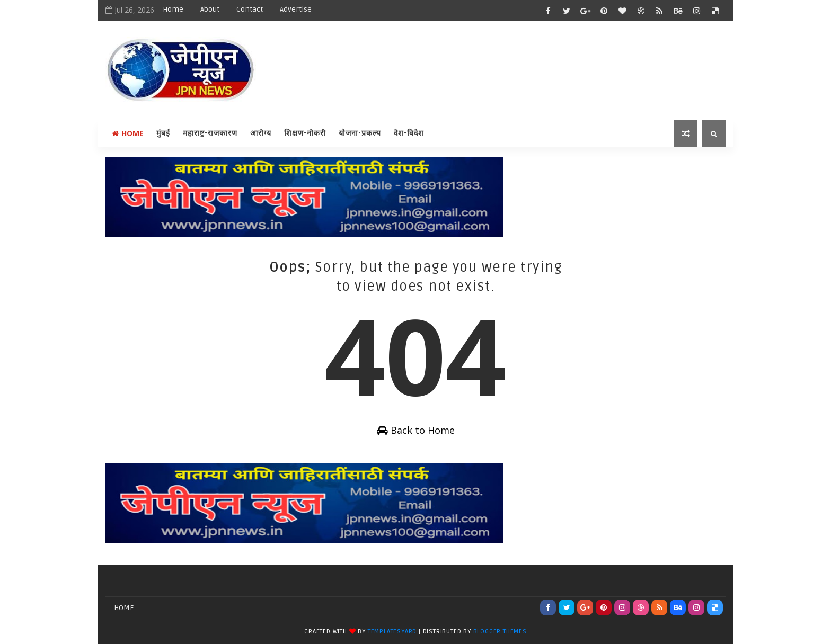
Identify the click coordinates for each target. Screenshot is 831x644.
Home (173, 9)
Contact (249, 9)
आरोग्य (260, 133)
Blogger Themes (500, 632)
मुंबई (163, 133)
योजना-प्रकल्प (360, 133)
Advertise (296, 9)
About (209, 9)
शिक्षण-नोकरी (305, 133)
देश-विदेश (409, 133)
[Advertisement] (531, 62)
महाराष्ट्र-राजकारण (210, 133)
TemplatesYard (392, 632)
